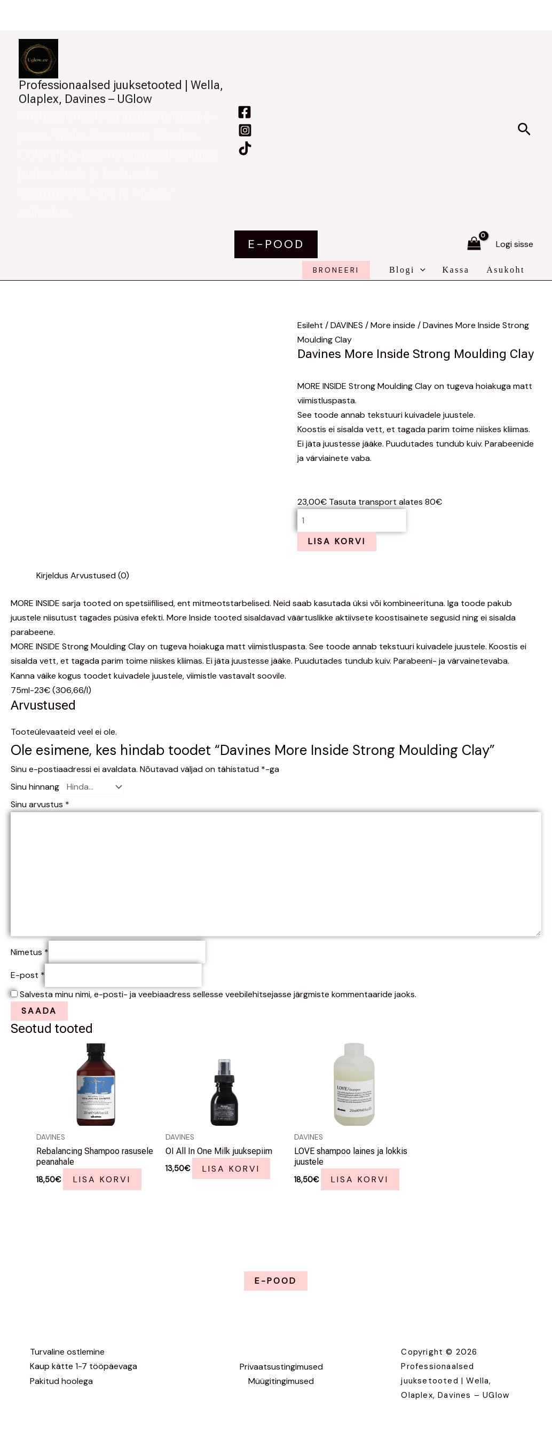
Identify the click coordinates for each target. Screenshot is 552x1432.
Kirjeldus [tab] (52, 575)
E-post (28, 975)
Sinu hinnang (35, 786)
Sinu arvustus (40, 804)
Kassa (456, 269)
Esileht (310, 325)
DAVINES (346, 325)
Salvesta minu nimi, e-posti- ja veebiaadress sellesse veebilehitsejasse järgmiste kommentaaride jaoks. (218, 994)
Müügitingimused (281, 1381)
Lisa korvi (337, 541)
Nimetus (30, 952)
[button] (524, 130)
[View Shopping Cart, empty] (473, 244)
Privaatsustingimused (281, 1366)
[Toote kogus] (351, 520)
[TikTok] (245, 148)
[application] (420, 270)
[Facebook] (244, 112)
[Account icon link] (514, 244)
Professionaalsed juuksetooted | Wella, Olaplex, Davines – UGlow (121, 92)
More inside (392, 325)
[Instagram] (245, 130)
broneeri (336, 270)
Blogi (407, 270)
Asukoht (505, 269)
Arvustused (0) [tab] (99, 575)
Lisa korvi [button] (102, 1179)
